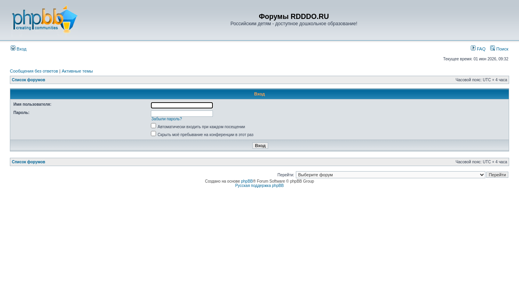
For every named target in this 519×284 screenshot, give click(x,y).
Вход (18, 49)
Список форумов (28, 80)
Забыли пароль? (166, 119)
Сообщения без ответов (34, 71)
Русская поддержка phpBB (259, 185)
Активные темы (77, 71)
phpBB (247, 181)
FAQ (478, 49)
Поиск (499, 49)
